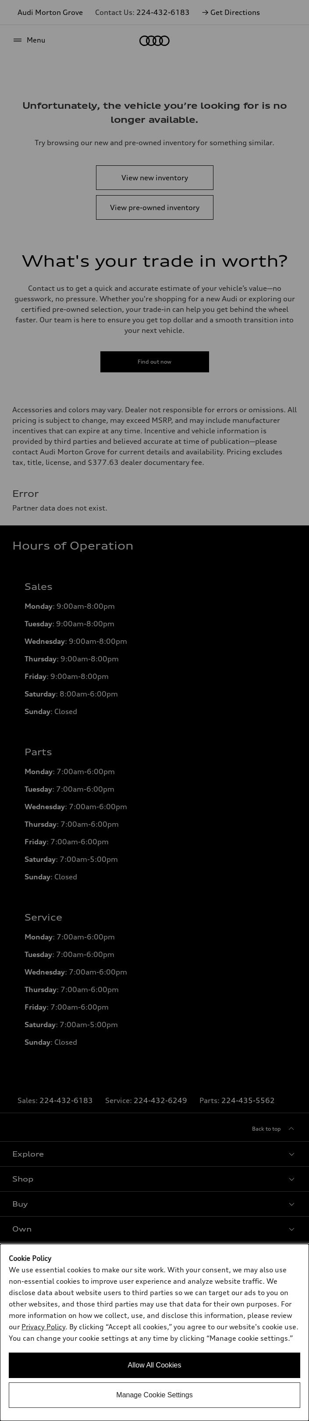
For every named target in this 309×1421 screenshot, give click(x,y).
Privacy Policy (43, 1326)
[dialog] (154, 1332)
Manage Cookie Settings (154, 1395)
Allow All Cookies (154, 1365)
